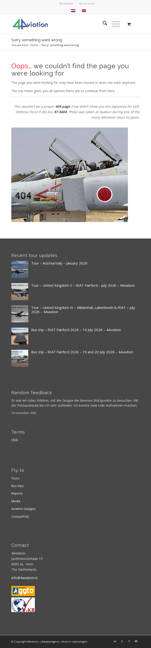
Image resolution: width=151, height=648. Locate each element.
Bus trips (17, 486)
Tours (15, 478)
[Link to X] (122, 641)
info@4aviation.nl (24, 578)
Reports (17, 493)
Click (14, 440)
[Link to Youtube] (136, 641)
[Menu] (113, 23)
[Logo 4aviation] (62, 23)
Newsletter (66, 3)
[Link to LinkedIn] (114, 641)
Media (15, 501)
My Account (86, 3)
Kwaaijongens (50, 641)
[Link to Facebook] (129, 641)
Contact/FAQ (20, 516)
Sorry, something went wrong (36, 40)
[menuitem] (66, 3)
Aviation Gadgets (23, 509)
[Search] (102, 23)
